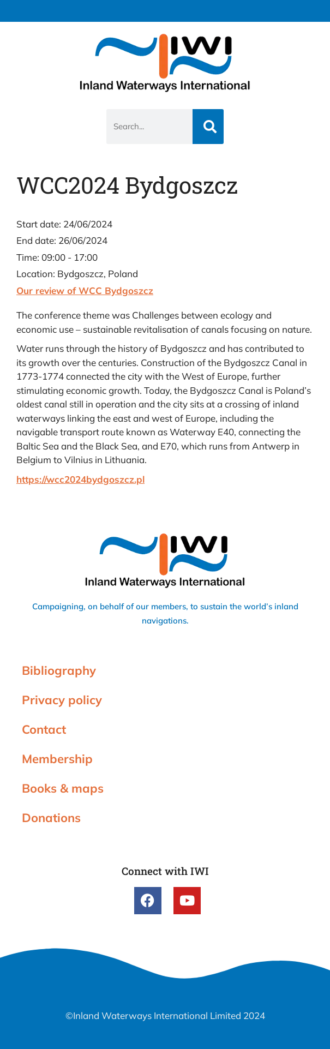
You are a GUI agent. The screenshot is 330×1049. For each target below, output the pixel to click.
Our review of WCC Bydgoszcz (84, 290)
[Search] (208, 126)
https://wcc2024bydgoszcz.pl (80, 479)
